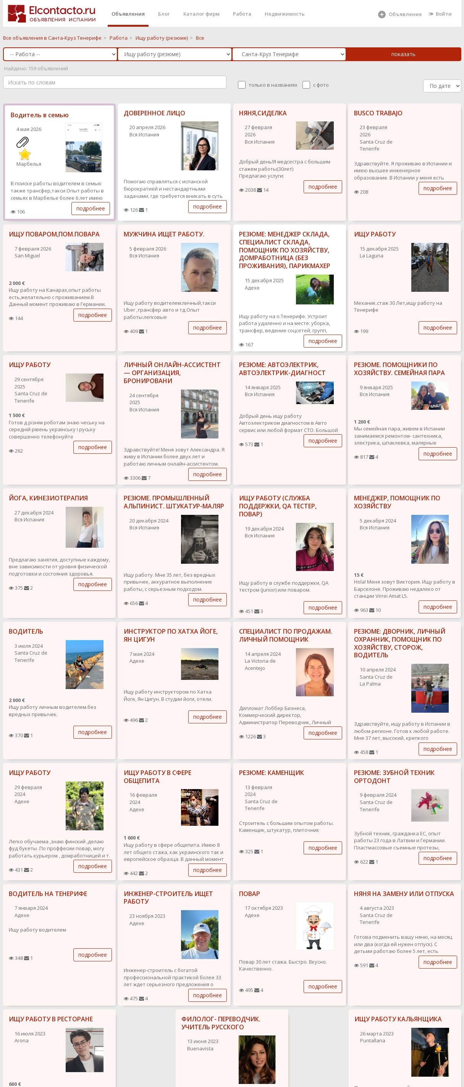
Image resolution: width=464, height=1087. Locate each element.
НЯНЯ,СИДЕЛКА (263, 113)
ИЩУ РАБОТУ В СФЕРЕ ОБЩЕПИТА (157, 776)
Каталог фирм (201, 13)
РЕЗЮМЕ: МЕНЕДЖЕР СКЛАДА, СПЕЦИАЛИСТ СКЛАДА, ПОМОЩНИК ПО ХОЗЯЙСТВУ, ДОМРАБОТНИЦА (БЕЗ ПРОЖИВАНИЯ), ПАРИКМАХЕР (284, 250)
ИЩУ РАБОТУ (375, 234)
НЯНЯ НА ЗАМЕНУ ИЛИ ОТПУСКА (404, 894)
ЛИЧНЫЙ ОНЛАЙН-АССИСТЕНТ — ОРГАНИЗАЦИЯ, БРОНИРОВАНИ (172, 373)
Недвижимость (285, 13)
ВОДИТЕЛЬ (26, 631)
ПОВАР (249, 894)
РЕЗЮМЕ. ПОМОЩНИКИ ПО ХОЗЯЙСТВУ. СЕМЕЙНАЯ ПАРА (399, 369)
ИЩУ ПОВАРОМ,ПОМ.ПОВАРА (54, 234)
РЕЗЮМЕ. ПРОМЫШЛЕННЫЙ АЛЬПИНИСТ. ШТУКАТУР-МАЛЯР (174, 502)
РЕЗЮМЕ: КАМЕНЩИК (271, 772)
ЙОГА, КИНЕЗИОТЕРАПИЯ (48, 498)
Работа (242, 13)
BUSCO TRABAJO (378, 113)
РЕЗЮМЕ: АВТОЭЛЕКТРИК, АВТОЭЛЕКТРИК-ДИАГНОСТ (282, 369)
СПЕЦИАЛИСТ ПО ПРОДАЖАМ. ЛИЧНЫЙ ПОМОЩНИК (285, 635)
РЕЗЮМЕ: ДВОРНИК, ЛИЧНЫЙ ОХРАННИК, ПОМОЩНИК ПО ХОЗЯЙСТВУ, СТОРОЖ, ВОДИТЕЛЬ (399, 643)
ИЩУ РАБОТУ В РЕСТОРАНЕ (51, 1019)
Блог (164, 13)
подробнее (90, 208)
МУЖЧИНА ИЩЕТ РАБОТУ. (164, 234)
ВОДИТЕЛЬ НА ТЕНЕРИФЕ (48, 894)
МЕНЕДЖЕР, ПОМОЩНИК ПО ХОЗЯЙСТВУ (397, 502)
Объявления (128, 13)
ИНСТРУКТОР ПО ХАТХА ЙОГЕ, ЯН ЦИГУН (171, 635)
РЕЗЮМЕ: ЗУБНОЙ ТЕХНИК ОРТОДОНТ (394, 776)
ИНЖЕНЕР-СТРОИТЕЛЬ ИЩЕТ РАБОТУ (168, 898)
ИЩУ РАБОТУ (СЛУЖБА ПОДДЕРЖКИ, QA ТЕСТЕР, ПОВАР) (278, 506)
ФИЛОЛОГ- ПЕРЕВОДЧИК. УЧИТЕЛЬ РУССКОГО (220, 1023)
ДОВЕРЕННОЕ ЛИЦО (154, 113)
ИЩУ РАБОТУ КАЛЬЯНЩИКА (398, 1019)
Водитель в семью (40, 115)
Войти (440, 13)
